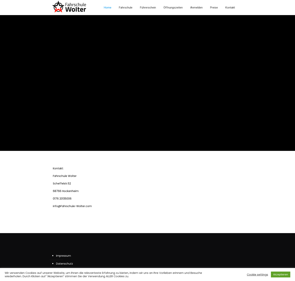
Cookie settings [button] (257, 274)
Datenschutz (64, 264)
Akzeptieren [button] (280, 274)
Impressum (63, 256)
